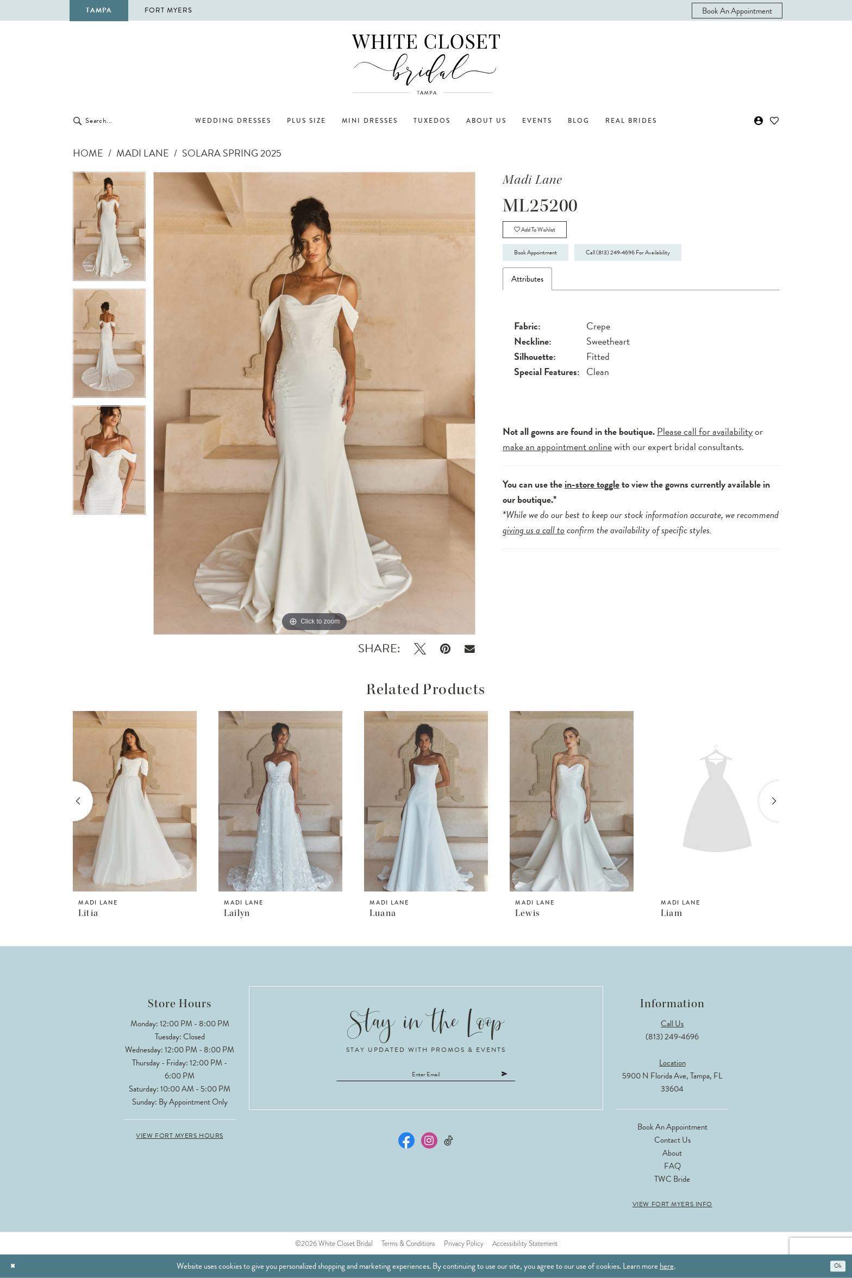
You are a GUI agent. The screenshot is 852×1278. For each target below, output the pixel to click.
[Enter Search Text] (132, 121)
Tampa (99, 10)
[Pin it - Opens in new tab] (445, 648)
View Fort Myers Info (672, 1204)
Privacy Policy (464, 1243)
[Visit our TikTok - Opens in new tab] (449, 1147)
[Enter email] (426, 1077)
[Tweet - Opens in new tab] (420, 648)
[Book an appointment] (737, 10)
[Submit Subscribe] (537, 1077)
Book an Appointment (672, 1127)
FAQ (672, 1166)
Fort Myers (168, 10)
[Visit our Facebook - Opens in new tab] (406, 1146)
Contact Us (672, 1140)
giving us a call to (534, 547)
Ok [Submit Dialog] (835, 1266)
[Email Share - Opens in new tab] (469, 649)
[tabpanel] (109, 230)
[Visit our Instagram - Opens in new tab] (429, 1146)
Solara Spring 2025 (231, 153)
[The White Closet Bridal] (426, 64)
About (672, 1153)
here (667, 1266)
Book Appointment (551, 266)
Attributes (527, 297)
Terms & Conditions (408, 1243)
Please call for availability (705, 449)
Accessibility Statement (524, 1243)
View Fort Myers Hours (179, 1135)
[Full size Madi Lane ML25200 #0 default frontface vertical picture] (314, 403)
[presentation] (135, 801)
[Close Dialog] (15, 1266)
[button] (759, 120)
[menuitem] (737, 10)
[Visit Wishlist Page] (774, 120)
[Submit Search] (77, 121)
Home (88, 153)
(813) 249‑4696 (672, 1037)
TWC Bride (672, 1179)
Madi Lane (142, 153)
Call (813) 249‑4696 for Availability (685, 266)
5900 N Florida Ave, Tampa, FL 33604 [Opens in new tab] (672, 1082)
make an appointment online (557, 464)
